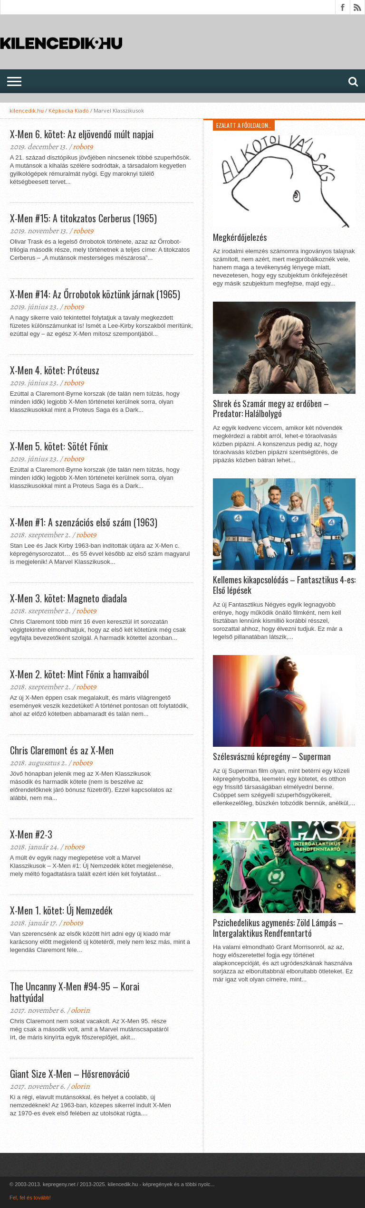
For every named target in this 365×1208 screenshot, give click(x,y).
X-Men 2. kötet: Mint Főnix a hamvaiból (79, 674)
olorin (80, 1010)
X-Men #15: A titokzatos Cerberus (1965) (83, 218)
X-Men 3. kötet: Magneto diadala (68, 598)
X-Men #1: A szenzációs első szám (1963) (83, 522)
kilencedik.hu (27, 110)
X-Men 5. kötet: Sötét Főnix (59, 446)
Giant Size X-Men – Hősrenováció (70, 1073)
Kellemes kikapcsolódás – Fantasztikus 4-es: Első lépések (284, 585)
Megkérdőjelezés (240, 237)
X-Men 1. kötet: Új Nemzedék (61, 910)
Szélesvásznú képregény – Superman (272, 756)
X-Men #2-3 (31, 834)
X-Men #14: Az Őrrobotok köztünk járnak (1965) (95, 294)
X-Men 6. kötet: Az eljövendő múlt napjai (82, 134)
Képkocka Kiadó (68, 110)
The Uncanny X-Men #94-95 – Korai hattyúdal (74, 991)
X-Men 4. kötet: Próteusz (54, 370)
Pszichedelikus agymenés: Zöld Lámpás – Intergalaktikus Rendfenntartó (278, 928)
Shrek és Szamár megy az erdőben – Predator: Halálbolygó (271, 409)
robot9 (83, 147)
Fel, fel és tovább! (30, 1197)
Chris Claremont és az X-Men (62, 750)
